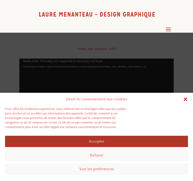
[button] (185, 99)
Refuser (96, 155)
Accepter (96, 141)
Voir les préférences (96, 169)
